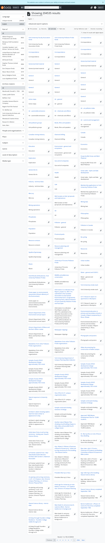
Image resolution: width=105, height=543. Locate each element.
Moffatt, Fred (13, 98)
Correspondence (86, 37)
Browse (15, 7)
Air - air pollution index (88, 108)
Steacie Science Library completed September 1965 (91, 490)
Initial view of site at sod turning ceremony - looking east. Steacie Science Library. (38, 434)
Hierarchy (43, 29)
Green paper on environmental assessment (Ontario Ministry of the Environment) (38, 294)
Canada (83, 132)
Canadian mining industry (37, 134)
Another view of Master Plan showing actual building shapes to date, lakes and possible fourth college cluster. (65, 425)
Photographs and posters (89, 336)
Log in (100, 7)
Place (4, 137)
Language (6, 17)
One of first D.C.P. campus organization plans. (63, 394)
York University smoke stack (89, 285)
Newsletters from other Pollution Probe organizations (65, 342)
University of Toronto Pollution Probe (64, 261)
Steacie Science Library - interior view (38, 504)
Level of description (9, 155)
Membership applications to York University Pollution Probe (91, 186)
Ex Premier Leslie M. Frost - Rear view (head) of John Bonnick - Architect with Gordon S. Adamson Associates (39, 455)
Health (57, 173)
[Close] (103, 2)
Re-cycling (84, 237)
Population (32, 229)
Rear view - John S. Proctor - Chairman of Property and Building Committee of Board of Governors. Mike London (91, 451)
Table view (61, 29)
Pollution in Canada (87, 225)
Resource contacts (34, 240)
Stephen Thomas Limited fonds (13, 64)
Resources (84, 249)
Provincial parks (59, 234)
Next (83, 540)
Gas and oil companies (62, 161)
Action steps (32, 99)
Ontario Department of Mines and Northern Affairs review (39, 328)
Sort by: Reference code (81, 29)
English (13, 24)
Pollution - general (60, 222)
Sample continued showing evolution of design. (89, 402)
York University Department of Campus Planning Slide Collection (65, 359)
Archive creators (8, 84)
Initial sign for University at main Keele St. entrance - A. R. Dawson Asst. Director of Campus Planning (65, 486)
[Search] (41, 7)
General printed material (88, 61)
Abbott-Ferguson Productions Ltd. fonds (13, 37)
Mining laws (84, 202)
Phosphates (32, 217)
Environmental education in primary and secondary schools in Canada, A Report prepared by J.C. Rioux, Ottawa (91, 314)
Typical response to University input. (38, 398)
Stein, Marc (13, 125)
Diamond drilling (60, 134)
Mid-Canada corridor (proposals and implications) (64, 197)
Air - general (58, 99)
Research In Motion (13, 122)
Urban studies (85, 260)
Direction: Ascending (96, 29)
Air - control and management (90, 120)
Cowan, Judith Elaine (13, 95)
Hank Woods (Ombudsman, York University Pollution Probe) (39, 277)
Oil (55, 211)
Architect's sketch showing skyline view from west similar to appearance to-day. (39, 414)
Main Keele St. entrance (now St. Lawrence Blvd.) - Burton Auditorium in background (64, 507)
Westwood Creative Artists (13, 119)
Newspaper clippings (61, 330)
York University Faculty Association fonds (39, 38)
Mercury (31, 193)
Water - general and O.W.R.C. (89, 272)
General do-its (33, 170)
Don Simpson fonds (13, 69)
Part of (4, 29)
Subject (5, 143)
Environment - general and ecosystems (63, 147)
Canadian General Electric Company (13, 102)
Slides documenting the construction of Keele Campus (90, 348)
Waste (30, 264)
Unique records (13, 21)
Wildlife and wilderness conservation (62, 276)
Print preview (32, 29)
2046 (78, 540)
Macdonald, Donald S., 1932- (13, 91)
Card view (52, 29)
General (57, 64)
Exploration (32, 158)
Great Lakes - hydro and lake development (89, 172)
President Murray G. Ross (62, 473)
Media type (6, 161)
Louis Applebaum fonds (13, 79)
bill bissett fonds (13, 60)
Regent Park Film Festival (13, 107)
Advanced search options (38, 24)
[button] (91, 7)
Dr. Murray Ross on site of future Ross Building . (91, 435)
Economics (84, 144)
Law (56, 184)
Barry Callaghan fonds (13, 75)
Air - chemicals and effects (63, 111)
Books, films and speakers (63, 123)
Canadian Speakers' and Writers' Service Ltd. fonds (13, 48)
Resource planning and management (62, 247)
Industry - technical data (36, 182)
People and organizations (11, 131)
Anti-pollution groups (35, 123)
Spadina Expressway (35, 252)
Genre (4, 149)
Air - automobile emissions (37, 111)
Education (32, 146)
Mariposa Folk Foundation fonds (13, 43)
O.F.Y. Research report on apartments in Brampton (88, 298)
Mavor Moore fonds (13, 72)
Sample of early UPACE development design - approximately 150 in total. (37, 362)
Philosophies (85, 213)
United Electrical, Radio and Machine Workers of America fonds (13, 54)
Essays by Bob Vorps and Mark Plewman (90, 157)
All (3, 33)
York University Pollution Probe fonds (64, 38)
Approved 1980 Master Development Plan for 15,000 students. (90, 417)
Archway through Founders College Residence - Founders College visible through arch (39, 520)
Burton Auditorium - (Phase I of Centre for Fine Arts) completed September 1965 (90, 506)
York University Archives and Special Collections (13, 114)
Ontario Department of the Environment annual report (37, 314)
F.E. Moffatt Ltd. (13, 110)
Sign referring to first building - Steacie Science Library (90, 474)
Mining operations (34, 205)
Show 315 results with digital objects (92, 32)
